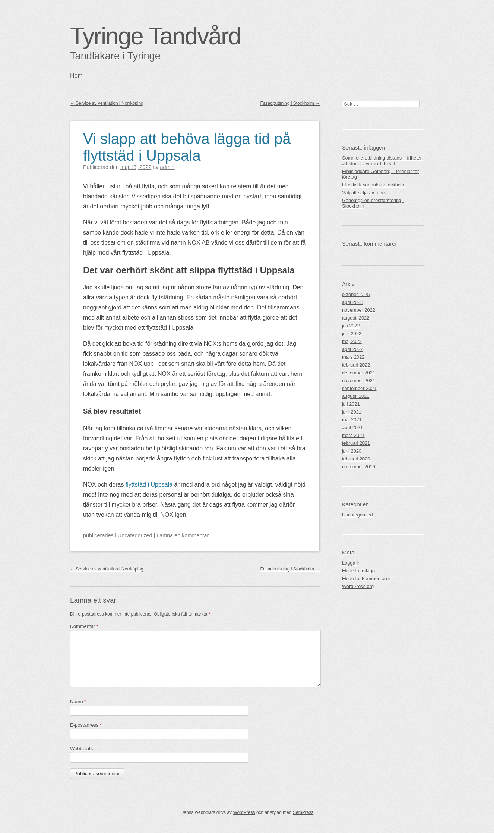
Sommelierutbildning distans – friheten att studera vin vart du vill (382, 160)
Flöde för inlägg (358, 570)
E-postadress (86, 725)
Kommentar (84, 626)
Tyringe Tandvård (155, 36)
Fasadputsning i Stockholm (290, 103)
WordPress (244, 812)
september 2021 (359, 388)
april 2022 (352, 349)
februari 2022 (356, 365)
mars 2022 (353, 357)
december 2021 (358, 372)
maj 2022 (352, 341)
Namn (78, 701)
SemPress (303, 812)
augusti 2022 (355, 318)
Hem (76, 75)
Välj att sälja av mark (364, 192)
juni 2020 (351, 451)
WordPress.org (358, 586)
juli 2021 (351, 404)
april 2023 (352, 302)
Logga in (351, 563)
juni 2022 (351, 333)
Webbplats (81, 748)
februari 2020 (356, 459)
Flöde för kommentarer (366, 578)
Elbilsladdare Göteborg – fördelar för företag (380, 174)
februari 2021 (356, 443)
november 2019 (358, 466)
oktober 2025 (356, 294)
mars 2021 (353, 435)
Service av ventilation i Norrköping (106, 103)
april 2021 (352, 427)
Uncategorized (135, 535)
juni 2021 (351, 412)
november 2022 (358, 310)
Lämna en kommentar (182, 535)
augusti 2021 (355, 396)
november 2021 (358, 380)
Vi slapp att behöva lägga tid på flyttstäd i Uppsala (187, 147)
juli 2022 (351, 326)
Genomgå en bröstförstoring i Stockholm (373, 203)
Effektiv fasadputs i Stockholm (373, 185)
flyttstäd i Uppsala (149, 484)
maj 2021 (352, 419)
